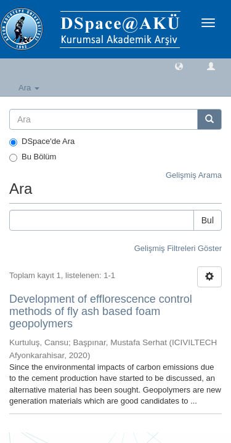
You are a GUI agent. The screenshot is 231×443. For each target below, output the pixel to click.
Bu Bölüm (32, 157)
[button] (179, 65)
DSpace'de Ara (42, 141)
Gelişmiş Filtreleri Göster (178, 248)
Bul (207, 220)
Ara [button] (28, 87)
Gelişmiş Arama (194, 175)
